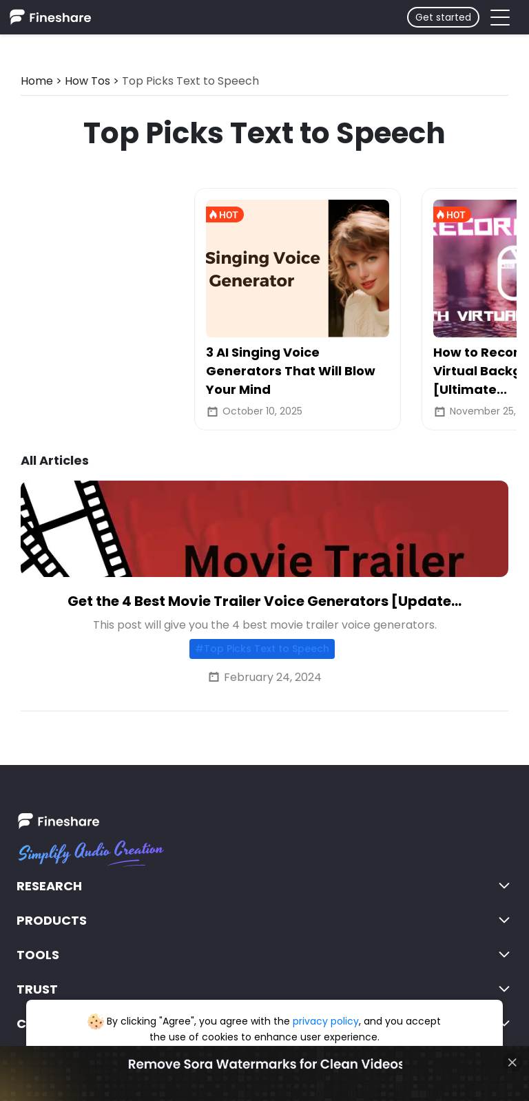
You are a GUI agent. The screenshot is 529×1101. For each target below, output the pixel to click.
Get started (443, 17)
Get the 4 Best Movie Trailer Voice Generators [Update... (264, 601)
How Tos (87, 81)
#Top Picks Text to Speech (262, 649)
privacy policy (326, 1021)
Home (37, 81)
